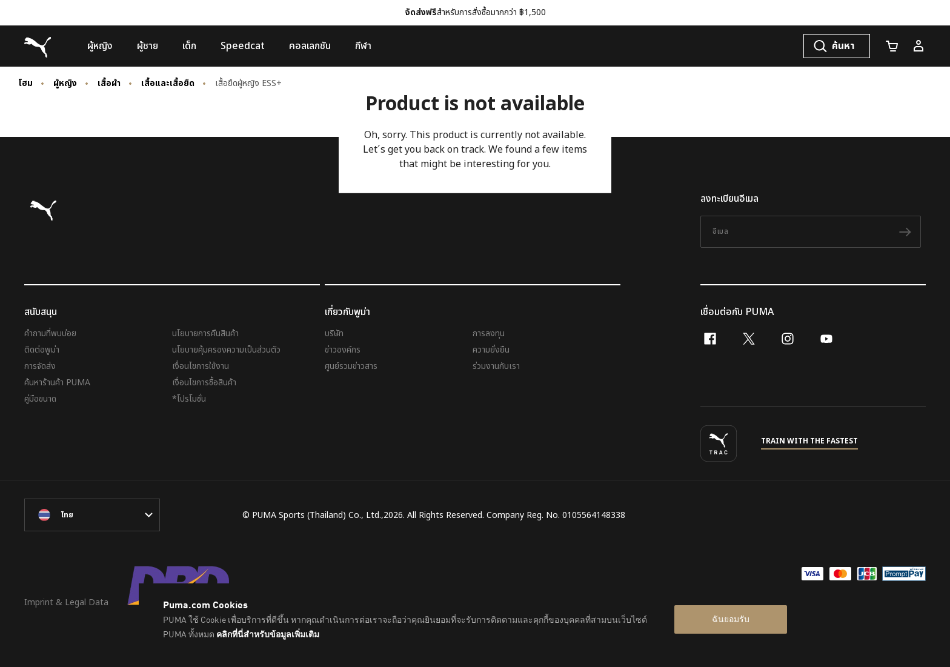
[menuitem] (100, 46)
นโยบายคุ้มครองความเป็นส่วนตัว (226, 349)
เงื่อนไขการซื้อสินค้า (204, 382)
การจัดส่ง (40, 366)
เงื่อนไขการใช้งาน (200, 366)
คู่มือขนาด (40, 399)
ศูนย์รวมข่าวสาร (351, 366)
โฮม (25, 83)
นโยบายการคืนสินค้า (205, 333)
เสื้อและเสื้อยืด (167, 83)
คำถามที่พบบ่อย (50, 333)
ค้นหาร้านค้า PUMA (57, 382)
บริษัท (334, 333)
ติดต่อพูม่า (41, 349)
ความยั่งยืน (491, 349)
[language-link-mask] (92, 515)
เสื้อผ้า (109, 83)
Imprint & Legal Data (66, 602)
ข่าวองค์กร (342, 349)
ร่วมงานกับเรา (496, 366)
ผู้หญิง (65, 83)
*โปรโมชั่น (189, 399)
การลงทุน (489, 333)
